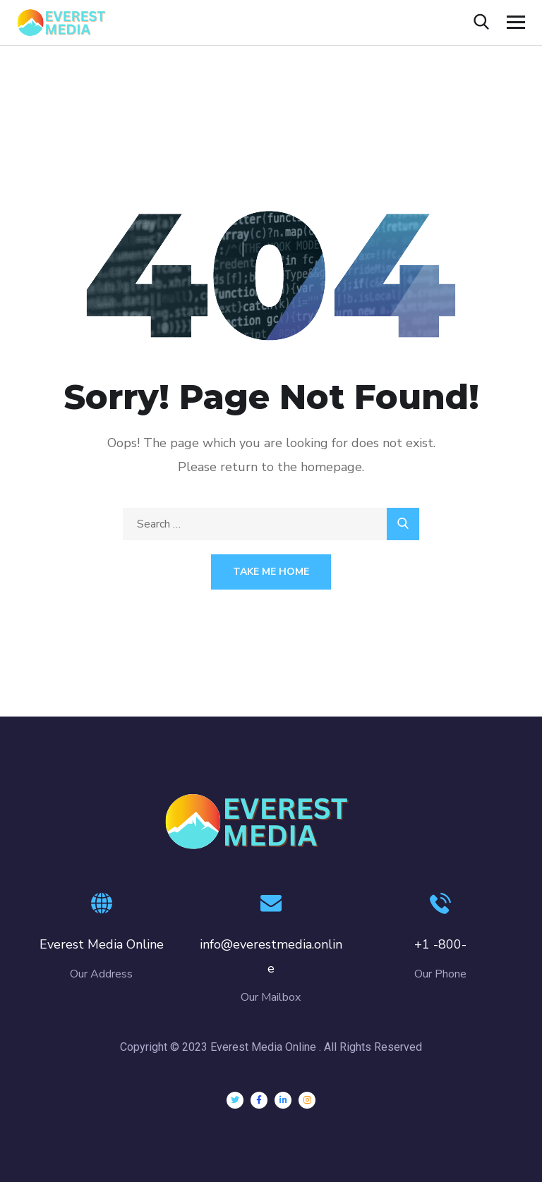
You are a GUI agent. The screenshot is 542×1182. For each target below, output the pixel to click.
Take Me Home (271, 571)
